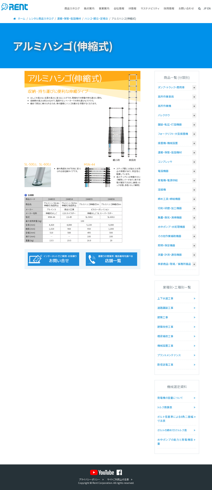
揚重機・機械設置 (168, 143)
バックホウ (164, 115)
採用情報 (169, 8)
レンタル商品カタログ (41, 18)
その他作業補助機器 (169, 236)
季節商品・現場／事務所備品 (174, 264)
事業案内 (104, 8)
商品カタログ (72, 8)
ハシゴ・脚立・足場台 (96, 18)
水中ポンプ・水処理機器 (171, 227)
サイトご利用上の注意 (120, 479)
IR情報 (132, 8)
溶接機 (162, 189)
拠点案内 (89, 8)
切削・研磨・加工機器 (170, 208)
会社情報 (119, 8)
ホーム (19, 18)
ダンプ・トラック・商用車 (171, 87)
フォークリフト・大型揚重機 (173, 134)
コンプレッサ (165, 162)
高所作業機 (164, 106)
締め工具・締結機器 (169, 199)
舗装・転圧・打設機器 (170, 124)
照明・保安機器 (166, 245)
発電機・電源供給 (168, 180)
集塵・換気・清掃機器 (170, 217)
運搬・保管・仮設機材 (69, 18)
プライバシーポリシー (92, 479)
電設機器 (163, 171)
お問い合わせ (186, 8)
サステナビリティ (150, 8)
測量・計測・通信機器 (170, 255)
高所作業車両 (166, 96)
